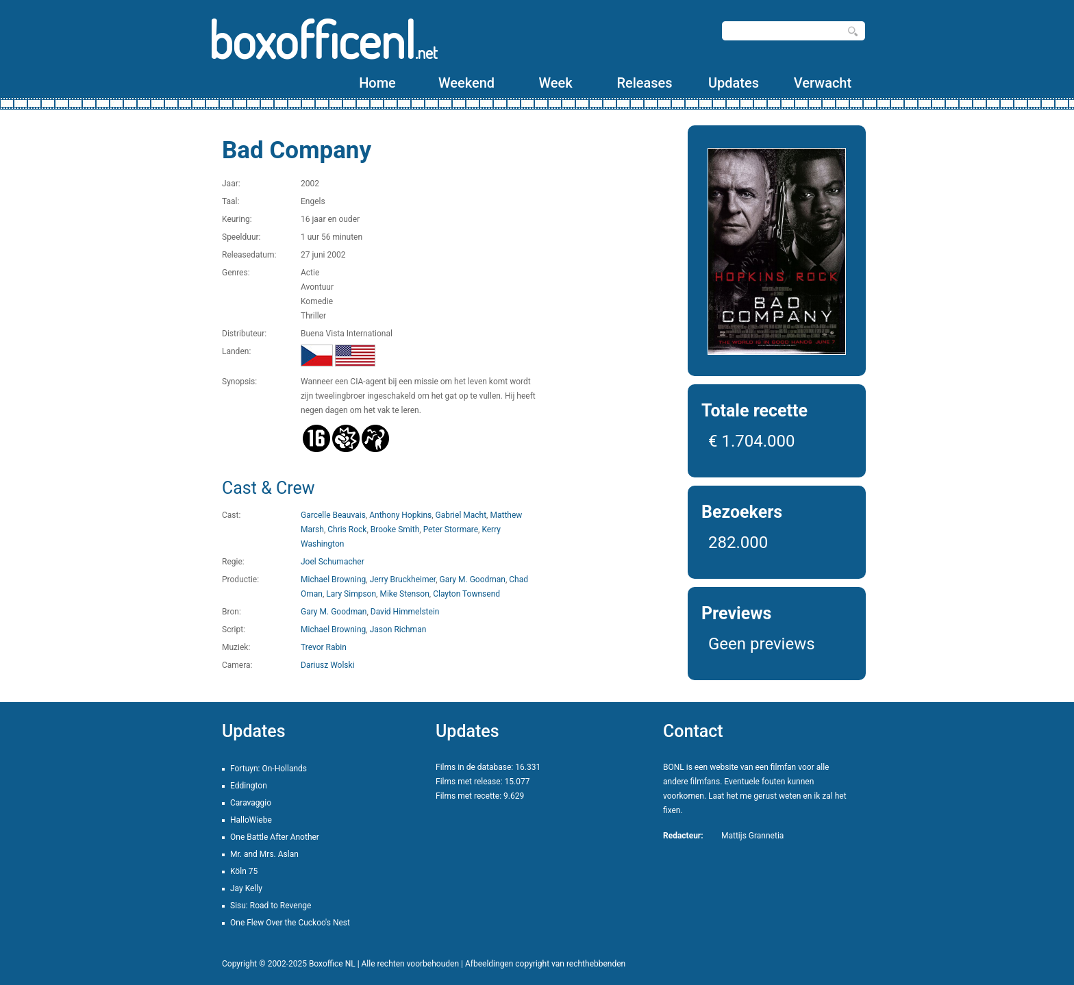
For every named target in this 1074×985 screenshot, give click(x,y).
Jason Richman (398, 629)
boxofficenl (323, 39)
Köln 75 (244, 871)
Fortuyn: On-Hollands (268, 768)
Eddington (248, 785)
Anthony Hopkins (400, 515)
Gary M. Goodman (472, 579)
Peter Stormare (450, 529)
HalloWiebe (251, 820)
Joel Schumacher (332, 561)
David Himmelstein (405, 611)
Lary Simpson (351, 594)
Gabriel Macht (461, 515)
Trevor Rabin (324, 647)
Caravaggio (250, 803)
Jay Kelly (246, 888)
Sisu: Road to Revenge (270, 905)
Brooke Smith (395, 529)
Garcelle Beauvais (333, 515)
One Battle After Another (274, 837)
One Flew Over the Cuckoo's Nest (290, 922)
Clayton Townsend (466, 594)
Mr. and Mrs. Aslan (264, 854)
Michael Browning (333, 579)
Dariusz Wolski (328, 665)
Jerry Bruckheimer (403, 579)
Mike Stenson (404, 594)
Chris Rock (346, 529)
